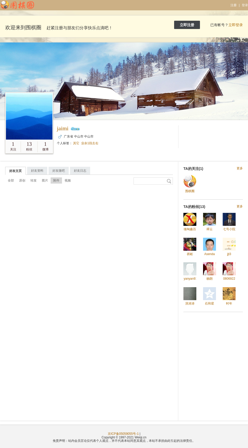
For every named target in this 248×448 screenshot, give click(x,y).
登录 (245, 5)
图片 (45, 180)
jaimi (62, 128)
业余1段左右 (89, 143)
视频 (68, 180)
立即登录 (235, 25)
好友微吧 (58, 170)
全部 (11, 180)
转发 (33, 180)
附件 (56, 180)
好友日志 (80, 170)
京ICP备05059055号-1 (123, 434)
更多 (240, 168)
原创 (22, 180)
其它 (76, 143)
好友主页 (15, 171)
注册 (233, 5)
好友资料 (37, 170)
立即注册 (187, 25)
